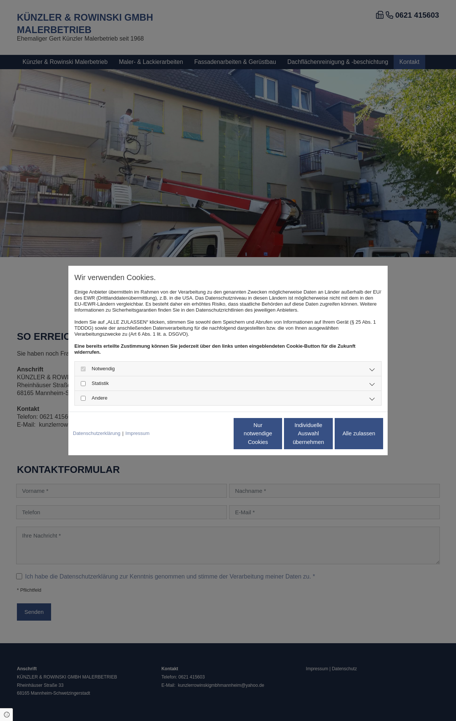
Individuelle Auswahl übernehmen (277, 433)
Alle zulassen (348, 433)
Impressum (137, 433)
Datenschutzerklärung (96, 433)
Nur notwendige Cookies (205, 433)
